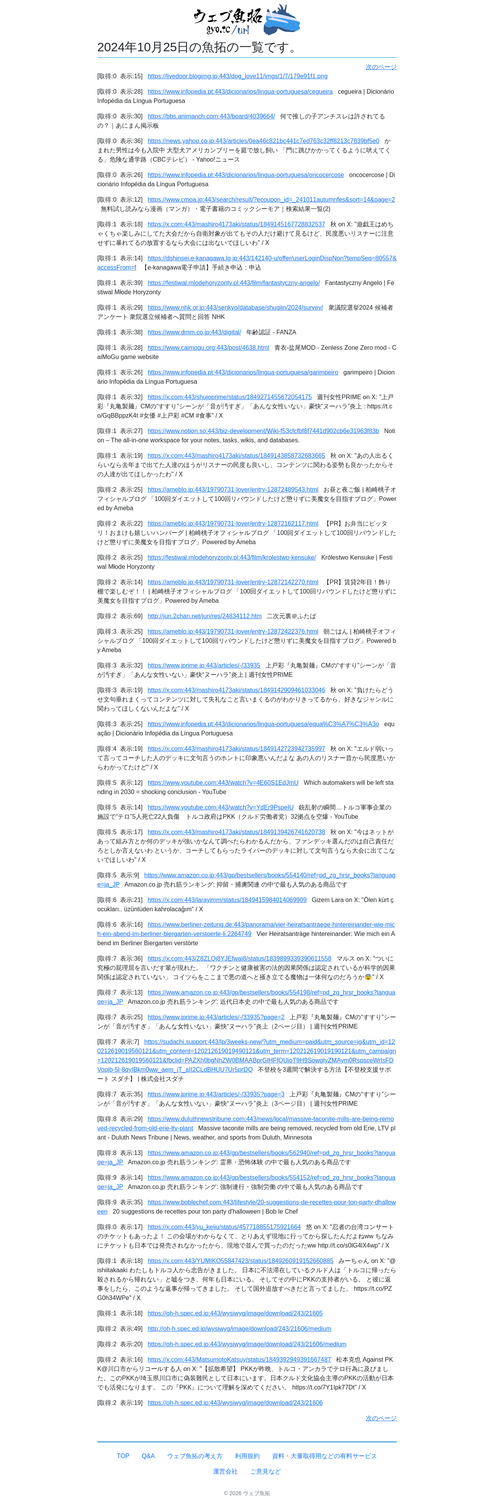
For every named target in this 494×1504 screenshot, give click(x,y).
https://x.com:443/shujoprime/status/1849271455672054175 (230, 397)
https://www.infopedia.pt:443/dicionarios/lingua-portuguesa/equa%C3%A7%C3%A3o (263, 724)
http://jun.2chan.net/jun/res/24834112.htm (205, 616)
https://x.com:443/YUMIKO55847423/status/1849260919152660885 (240, 1261)
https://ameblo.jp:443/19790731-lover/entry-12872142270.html (233, 582)
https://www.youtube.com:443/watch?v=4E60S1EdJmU (223, 782)
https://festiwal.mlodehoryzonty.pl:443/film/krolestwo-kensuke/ (232, 557)
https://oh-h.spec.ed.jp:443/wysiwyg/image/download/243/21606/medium (247, 1344)
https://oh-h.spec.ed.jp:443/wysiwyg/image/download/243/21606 (235, 1402)
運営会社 (225, 1471)
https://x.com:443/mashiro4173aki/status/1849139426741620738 (236, 832)
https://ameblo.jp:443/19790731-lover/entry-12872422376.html (233, 631)
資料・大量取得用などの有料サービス (324, 1456)
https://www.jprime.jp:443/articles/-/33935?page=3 (216, 1094)
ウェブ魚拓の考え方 (195, 1456)
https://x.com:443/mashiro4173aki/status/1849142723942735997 (236, 748)
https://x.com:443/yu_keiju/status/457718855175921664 (224, 1227)
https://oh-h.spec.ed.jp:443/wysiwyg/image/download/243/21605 (235, 1313)
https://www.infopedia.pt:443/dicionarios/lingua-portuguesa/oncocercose (246, 175)
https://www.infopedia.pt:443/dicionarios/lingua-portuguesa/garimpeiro (243, 372)
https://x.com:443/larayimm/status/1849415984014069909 (227, 900)
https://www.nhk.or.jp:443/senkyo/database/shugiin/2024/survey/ (235, 307)
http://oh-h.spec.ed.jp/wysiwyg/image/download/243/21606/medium (240, 1328)
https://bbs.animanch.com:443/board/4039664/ (211, 116)
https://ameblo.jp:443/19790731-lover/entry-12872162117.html (233, 523)
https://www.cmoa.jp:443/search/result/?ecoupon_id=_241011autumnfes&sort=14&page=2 (271, 199)
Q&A (148, 1456)
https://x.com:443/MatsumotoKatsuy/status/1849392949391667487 (239, 1359)
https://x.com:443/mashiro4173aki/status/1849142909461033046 (236, 690)
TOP (123, 1456)
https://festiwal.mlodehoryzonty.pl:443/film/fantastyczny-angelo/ (234, 283)
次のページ (381, 67)
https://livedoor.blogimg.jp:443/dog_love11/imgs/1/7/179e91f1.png (238, 76)
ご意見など (265, 1471)
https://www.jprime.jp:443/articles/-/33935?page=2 (216, 1017)
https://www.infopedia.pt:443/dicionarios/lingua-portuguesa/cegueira (240, 91)
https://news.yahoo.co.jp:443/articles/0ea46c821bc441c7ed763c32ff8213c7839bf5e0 (263, 141)
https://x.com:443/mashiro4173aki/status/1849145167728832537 (236, 224)
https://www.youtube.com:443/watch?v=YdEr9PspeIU (221, 807)
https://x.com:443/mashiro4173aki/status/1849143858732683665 (236, 455)
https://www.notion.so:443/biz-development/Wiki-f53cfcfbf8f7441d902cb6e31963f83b (263, 431)
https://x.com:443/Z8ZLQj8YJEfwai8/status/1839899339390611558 (240, 958)
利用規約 (247, 1456)
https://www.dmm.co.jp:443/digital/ (194, 332)
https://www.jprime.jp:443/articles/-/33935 (204, 665)
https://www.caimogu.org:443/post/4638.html (208, 347)
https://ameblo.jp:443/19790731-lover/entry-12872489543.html (233, 489)
